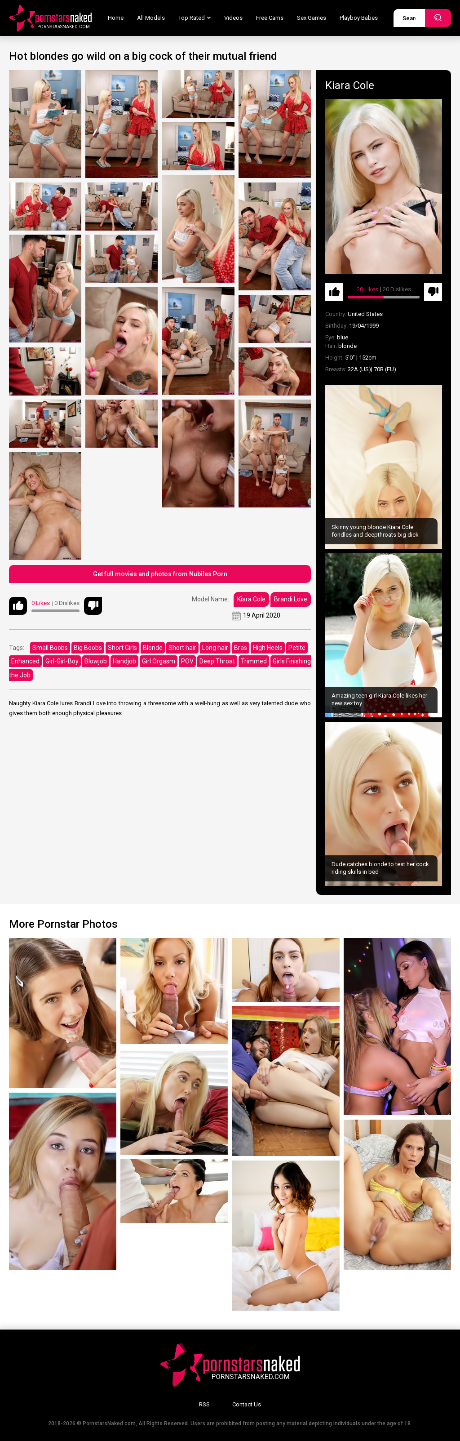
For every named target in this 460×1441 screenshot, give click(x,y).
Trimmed (254, 661)
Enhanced (25, 661)
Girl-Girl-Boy (62, 661)
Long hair (215, 647)
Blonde (153, 647)
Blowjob (95, 661)
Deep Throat (217, 661)
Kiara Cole (251, 599)
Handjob (124, 661)
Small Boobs (50, 647)
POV (187, 661)
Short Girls (122, 647)
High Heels (268, 647)
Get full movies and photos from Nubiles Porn (160, 574)
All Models (151, 17)
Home (116, 17)
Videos (233, 17)
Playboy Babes (359, 17)
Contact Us (246, 1404)
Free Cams (269, 17)
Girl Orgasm (158, 661)
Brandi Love (290, 599)
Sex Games (311, 17)
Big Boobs (88, 647)
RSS (204, 1404)
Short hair (182, 647)
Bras (240, 647)
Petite (296, 647)
